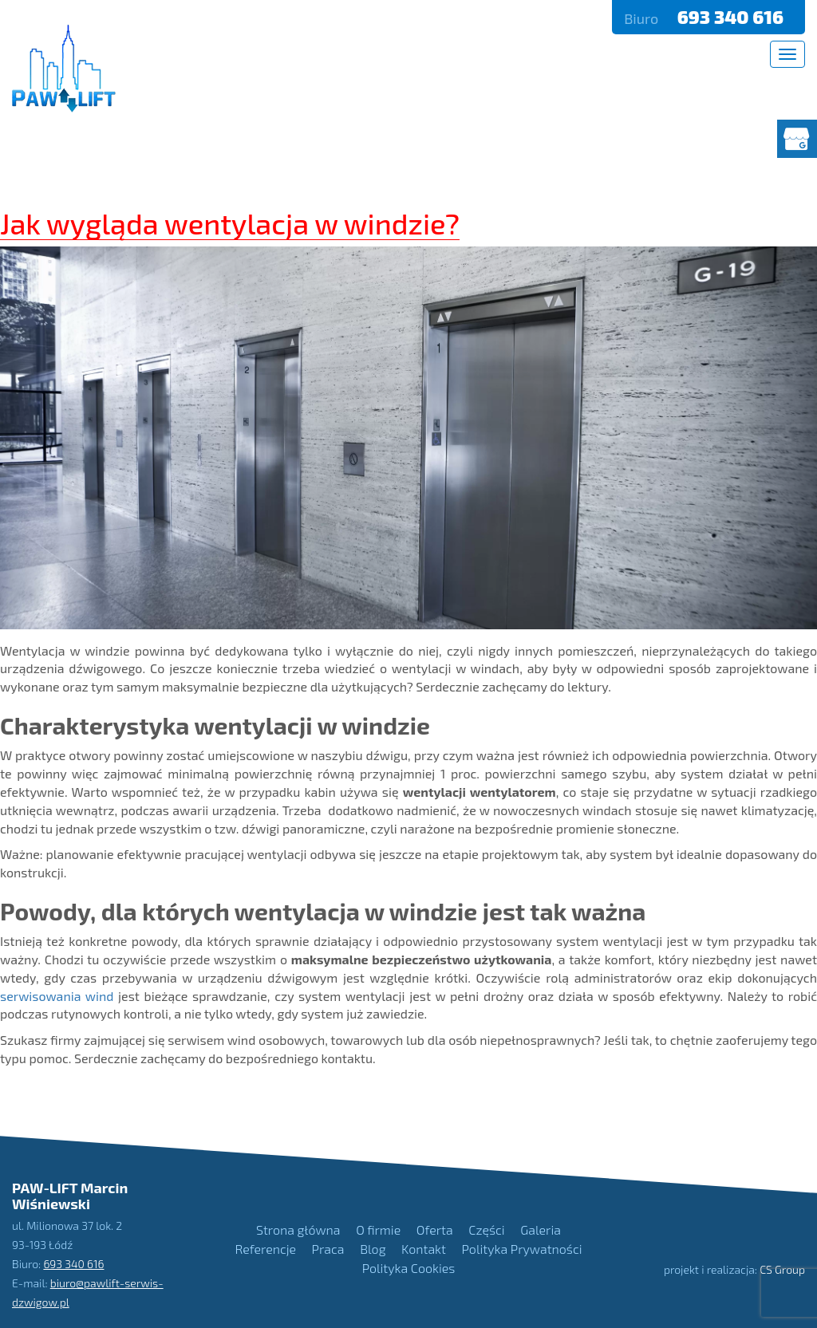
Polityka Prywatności (522, 1248)
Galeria (540, 1229)
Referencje (265, 1248)
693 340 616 (732, 17)
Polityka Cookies (409, 1267)
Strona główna (298, 1229)
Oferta (434, 1229)
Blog (372, 1248)
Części (486, 1229)
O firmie (378, 1229)
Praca (328, 1248)
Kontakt (423, 1248)
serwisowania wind (56, 995)
